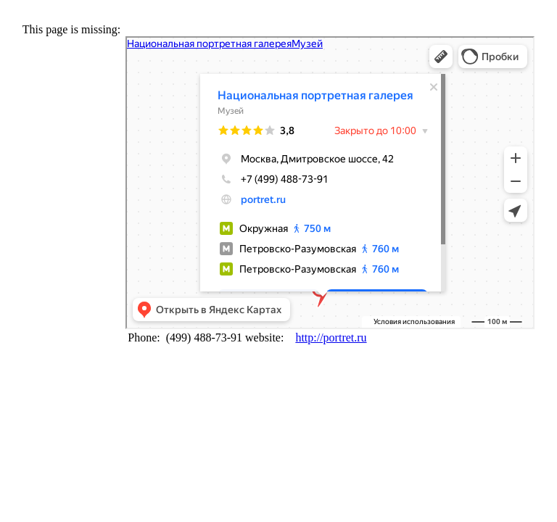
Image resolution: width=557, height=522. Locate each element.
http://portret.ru (330, 337)
